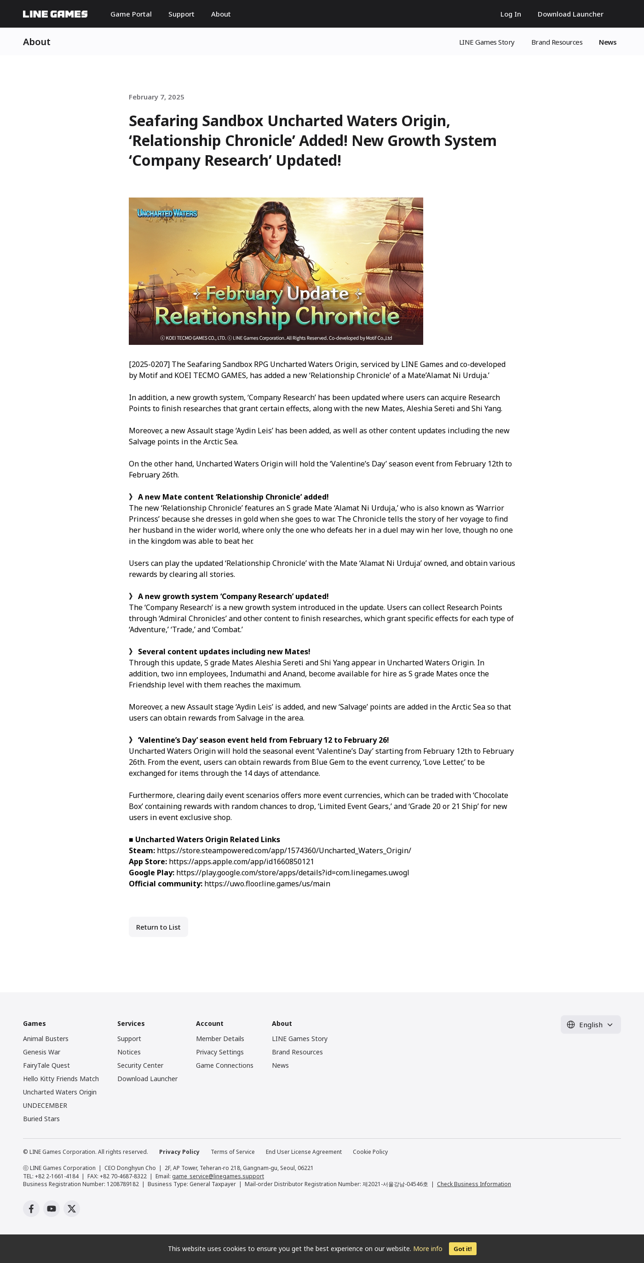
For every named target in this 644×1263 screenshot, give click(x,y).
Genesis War (41, 1052)
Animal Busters (46, 1038)
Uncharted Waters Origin (60, 1092)
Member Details (220, 1038)
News (607, 42)
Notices (129, 1052)
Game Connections (224, 1065)
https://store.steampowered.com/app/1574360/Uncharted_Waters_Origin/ (284, 850)
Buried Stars (41, 1118)
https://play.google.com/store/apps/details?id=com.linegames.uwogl (292, 872)
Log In (510, 13)
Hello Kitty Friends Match (61, 1078)
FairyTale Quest (46, 1065)
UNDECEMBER (45, 1105)
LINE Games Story (487, 42)
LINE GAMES (55, 14)
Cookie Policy (370, 1152)
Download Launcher (571, 13)
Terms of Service (233, 1152)
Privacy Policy (179, 1152)
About (221, 13)
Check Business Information (474, 1184)
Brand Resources (557, 42)
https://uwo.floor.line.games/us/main (267, 884)
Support (181, 13)
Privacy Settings (220, 1052)
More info (428, 1248)
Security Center (140, 1065)
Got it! (463, 1249)
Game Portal (131, 13)
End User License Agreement (304, 1152)
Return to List (158, 926)
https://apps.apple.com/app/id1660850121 (241, 861)
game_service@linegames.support (218, 1176)
